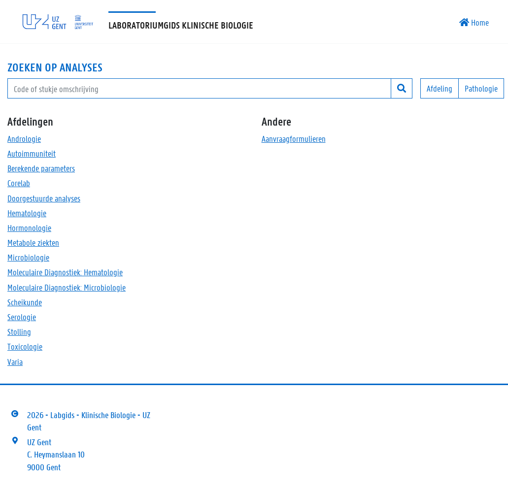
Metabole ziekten (33, 242)
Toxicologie (24, 346)
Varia (15, 361)
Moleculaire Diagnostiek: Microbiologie (66, 287)
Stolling (19, 331)
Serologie (21, 316)
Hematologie (26, 212)
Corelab (18, 182)
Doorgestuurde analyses (43, 198)
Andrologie (24, 138)
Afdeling (439, 88)
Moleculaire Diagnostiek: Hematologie (65, 271)
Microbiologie (28, 257)
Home (474, 22)
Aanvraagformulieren (294, 138)
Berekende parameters (41, 168)
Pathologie (481, 88)
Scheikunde (24, 301)
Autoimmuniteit (31, 153)
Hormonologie (29, 227)
